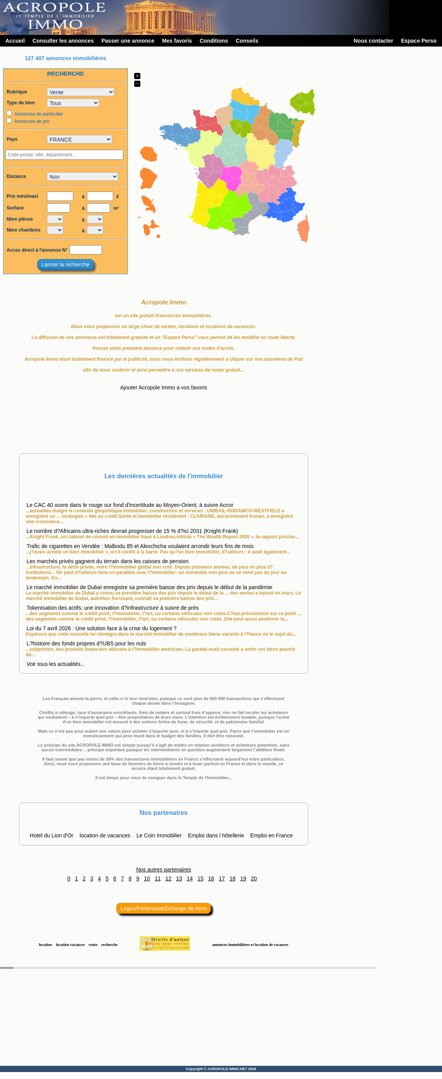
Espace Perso (419, 41)
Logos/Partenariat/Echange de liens (164, 908)
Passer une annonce (128, 41)
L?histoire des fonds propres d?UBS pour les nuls (86, 643)
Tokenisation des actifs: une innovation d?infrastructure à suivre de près (112, 608)
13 (179, 878)
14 (190, 878)
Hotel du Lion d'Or (51, 835)
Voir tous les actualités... (55, 664)
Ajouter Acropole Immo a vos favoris (163, 387)
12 (168, 878)
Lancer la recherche (65, 264)
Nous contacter (373, 41)
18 (233, 878)
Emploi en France (271, 835)
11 (158, 878)
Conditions (214, 41)
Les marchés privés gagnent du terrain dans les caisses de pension (107, 561)
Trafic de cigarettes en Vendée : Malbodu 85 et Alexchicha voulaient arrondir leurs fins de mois (139, 546)
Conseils (247, 41)
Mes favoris (177, 41)
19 (243, 878)
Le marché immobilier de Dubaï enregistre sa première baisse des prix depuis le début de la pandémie (149, 587)
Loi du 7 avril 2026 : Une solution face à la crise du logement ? (101, 628)
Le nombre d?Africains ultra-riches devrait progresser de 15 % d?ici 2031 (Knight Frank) (132, 531)
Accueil (15, 41)
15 (200, 878)
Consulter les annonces (63, 41)
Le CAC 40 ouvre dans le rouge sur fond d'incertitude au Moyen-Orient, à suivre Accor (129, 505)
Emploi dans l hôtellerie (216, 835)
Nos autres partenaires (163, 869)
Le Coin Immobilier (159, 835)
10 (147, 878)
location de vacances (104, 835)
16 (211, 878)
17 (222, 878)
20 (254, 878)
